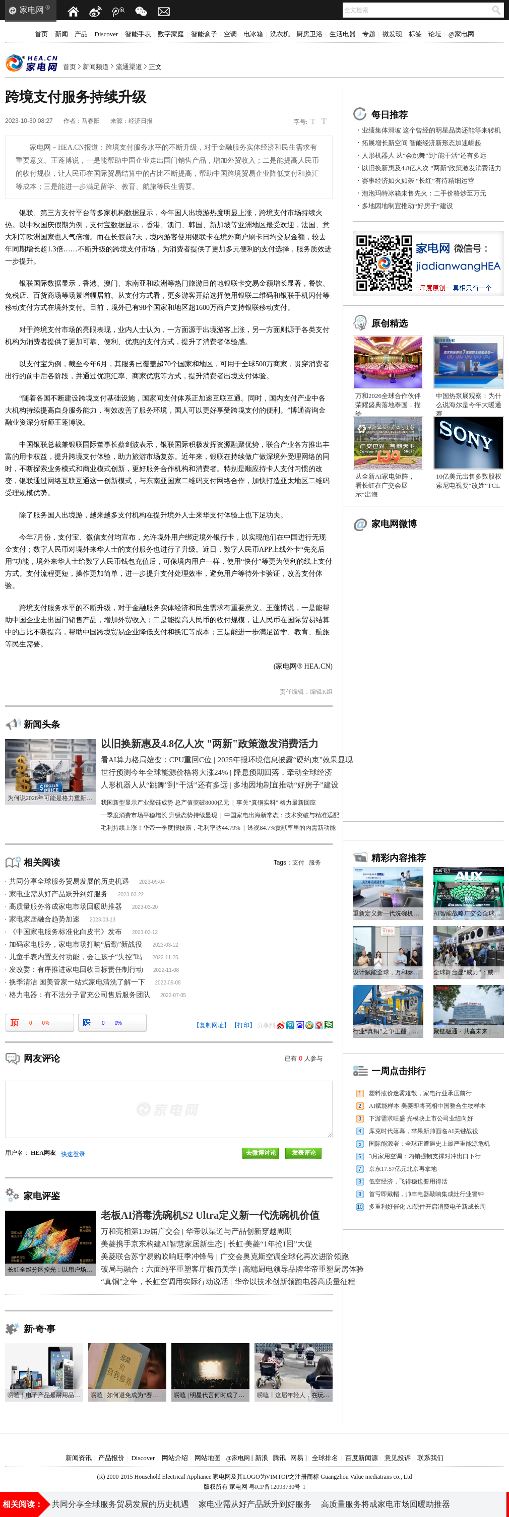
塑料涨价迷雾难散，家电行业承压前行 (420, 1093)
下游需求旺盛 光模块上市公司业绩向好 (421, 1118)
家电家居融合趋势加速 (44, 919)
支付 (298, 862)
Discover (106, 34)
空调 (230, 34)
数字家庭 (171, 34)
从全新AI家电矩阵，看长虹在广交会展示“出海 (385, 485)
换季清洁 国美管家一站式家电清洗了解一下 (77, 982)
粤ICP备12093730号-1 (277, 1486)
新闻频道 (96, 67)
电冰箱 (253, 34)
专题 (368, 34)
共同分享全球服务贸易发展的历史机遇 (69, 881)
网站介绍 (175, 1458)
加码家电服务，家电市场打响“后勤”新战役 (75, 944)
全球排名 (325, 1458)
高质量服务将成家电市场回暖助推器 (65, 906)
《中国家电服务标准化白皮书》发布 (65, 932)
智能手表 (138, 34)
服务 (315, 862)
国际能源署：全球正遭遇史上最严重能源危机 (429, 1143)
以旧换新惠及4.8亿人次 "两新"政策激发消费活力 (431, 168)
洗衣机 (280, 34)
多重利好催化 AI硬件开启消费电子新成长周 (427, 1206)
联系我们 (430, 1458)
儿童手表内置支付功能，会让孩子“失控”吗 (75, 957)
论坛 (434, 34)
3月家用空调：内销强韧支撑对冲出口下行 (425, 1156)
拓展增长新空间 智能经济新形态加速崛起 (421, 143)
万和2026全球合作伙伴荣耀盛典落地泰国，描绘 (388, 405)
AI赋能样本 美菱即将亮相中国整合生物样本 (427, 1105)
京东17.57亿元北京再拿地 (403, 1168)
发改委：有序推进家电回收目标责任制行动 (76, 969)
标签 (415, 34)
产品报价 (111, 1458)
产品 (81, 34)
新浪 (261, 1458)
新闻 (61, 34)
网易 (296, 1458)
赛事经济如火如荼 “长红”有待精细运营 (418, 180)
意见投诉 (398, 1458)
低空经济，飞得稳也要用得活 (408, 1181)
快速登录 (73, 1154)
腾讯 (279, 1458)
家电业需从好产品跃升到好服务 (58, 894)
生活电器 (343, 34)
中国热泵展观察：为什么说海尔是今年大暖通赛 (468, 405)
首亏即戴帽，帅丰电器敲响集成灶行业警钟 (426, 1194)
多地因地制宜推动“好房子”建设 (407, 206)
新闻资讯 (79, 1458)
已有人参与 (304, 1058)
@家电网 (461, 34)
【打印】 (243, 1025)
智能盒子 (204, 34)
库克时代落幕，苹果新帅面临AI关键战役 (423, 1131)
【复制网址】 (212, 1025)
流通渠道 (129, 67)
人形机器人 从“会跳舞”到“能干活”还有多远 (424, 155)
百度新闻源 (361, 1458)
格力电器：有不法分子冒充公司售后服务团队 (79, 995)
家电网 (32, 10)
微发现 (392, 34)
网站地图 (208, 1458)
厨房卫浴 (309, 34)
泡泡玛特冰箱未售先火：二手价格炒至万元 (424, 193)
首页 (41, 34)
